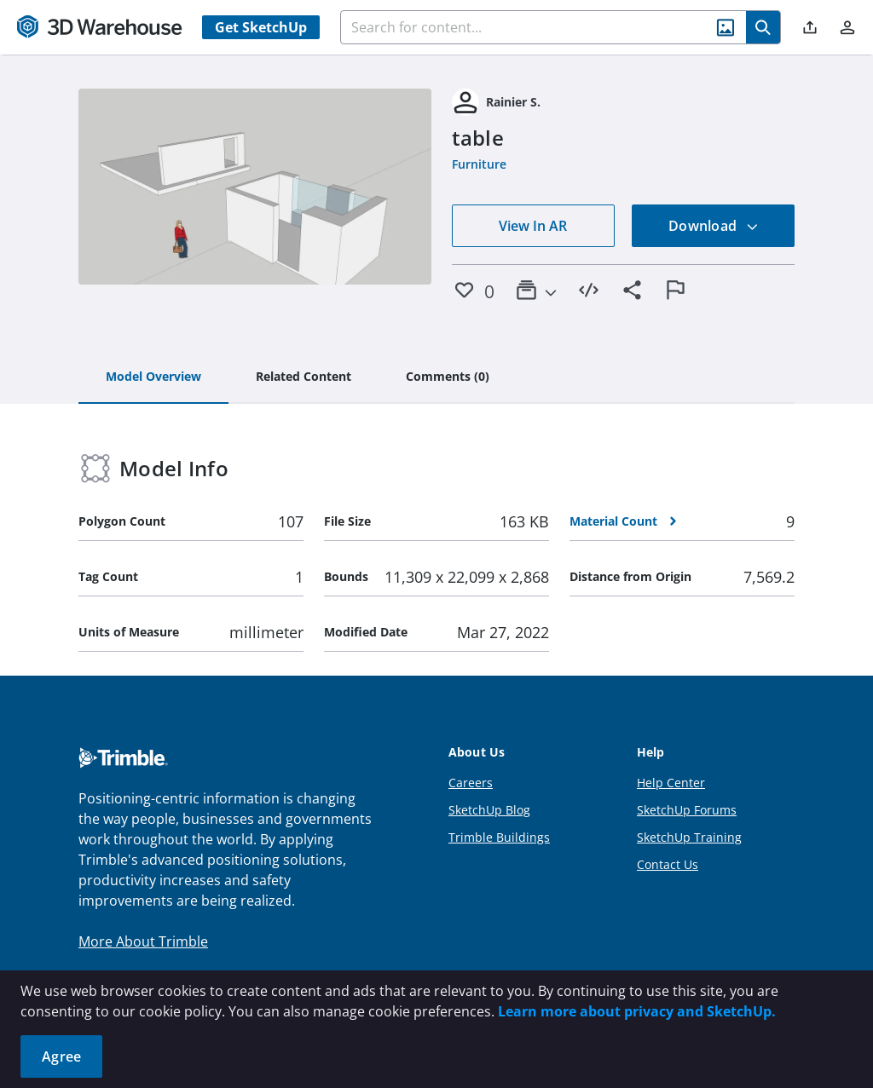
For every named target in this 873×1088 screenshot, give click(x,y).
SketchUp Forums (687, 810)
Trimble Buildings (499, 837)
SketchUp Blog (489, 810)
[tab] (153, 377)
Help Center (671, 782)
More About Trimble (143, 941)
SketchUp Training (689, 837)
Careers (470, 782)
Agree (61, 1056)
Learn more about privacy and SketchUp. (637, 1011)
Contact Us (667, 864)
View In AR (533, 225)
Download (713, 225)
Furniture (479, 164)
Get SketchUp (261, 27)
